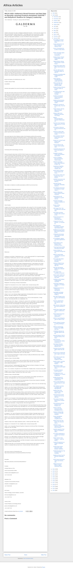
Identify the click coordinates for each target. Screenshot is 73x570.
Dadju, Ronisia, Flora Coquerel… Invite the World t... (58, 439)
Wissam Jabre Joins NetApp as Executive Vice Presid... (58, 114)
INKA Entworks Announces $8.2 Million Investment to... (59, 341)
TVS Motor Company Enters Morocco (58, 370)
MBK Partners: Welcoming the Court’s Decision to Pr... (59, 306)
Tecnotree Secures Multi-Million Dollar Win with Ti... (58, 349)
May (55, 30)
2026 (53, 13)
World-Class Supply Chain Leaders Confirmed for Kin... (59, 310)
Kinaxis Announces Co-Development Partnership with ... (58, 218)
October (55, 20)
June (55, 28)
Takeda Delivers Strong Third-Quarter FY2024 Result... (58, 62)
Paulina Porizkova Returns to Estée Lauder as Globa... (59, 88)
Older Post (43, 554)
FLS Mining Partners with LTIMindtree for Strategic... (59, 93)
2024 (53, 469)
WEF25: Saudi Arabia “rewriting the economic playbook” (59, 256)
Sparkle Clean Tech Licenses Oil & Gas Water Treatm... (58, 391)
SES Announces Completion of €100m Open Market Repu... (58, 226)
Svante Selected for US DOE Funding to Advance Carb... (58, 45)
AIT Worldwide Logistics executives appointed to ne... (59, 239)
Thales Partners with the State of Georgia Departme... (58, 110)
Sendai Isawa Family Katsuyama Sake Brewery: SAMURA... (58, 448)
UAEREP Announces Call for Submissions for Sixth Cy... (59, 180)
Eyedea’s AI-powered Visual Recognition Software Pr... (58, 97)
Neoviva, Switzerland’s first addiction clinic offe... (58, 302)
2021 (53, 475)
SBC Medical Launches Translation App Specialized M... (58, 387)
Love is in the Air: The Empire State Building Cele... (58, 146)
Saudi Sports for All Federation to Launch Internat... (58, 197)
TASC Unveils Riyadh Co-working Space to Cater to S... (59, 383)
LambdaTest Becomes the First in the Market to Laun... (59, 150)
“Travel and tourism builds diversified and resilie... (59, 248)
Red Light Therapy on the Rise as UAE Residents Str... (59, 298)
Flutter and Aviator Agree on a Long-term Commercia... (58, 54)
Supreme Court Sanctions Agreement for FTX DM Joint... (59, 124)
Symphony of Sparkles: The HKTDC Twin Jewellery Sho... (58, 167)
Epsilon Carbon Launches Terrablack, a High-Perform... (59, 362)
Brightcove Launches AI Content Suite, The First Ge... (59, 106)
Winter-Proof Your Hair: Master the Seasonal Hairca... (58, 422)
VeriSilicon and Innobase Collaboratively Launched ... (58, 280)
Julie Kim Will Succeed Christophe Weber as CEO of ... (58, 71)
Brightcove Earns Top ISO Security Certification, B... (59, 456)
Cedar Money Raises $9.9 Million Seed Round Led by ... (59, 67)
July (55, 26)
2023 (53, 471)
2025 (53, 15)
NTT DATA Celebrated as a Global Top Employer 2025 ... (59, 435)
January (55, 38)
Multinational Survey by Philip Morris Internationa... (58, 289)
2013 (53, 490)
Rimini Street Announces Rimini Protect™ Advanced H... (58, 315)
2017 (53, 482)
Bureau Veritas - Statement (57, 206)
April (55, 32)
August (55, 24)
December (56, 16)
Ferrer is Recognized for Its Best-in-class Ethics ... (59, 49)
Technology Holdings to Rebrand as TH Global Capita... (58, 285)
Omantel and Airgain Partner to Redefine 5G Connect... (59, 202)
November (56, 18)
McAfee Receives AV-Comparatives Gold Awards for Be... (58, 378)
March (55, 34)
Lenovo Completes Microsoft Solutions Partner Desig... (58, 159)
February (56, 36)
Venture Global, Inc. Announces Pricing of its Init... (59, 251)
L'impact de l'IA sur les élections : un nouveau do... (58, 222)
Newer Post (7, 554)
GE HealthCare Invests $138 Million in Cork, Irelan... (58, 41)
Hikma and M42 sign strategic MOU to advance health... (58, 84)
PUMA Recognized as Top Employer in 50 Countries (59, 452)
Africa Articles (13, 5)
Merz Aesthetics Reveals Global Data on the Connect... (58, 137)
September (56, 22)
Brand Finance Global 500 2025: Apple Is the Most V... (59, 354)
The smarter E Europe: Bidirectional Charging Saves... (58, 400)
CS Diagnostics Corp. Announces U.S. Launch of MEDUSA (59, 374)
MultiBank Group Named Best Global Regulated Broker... (58, 231)
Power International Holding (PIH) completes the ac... (58, 417)
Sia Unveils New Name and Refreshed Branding (58, 260)
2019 (53, 478)
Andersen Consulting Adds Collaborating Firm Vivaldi (59, 75)
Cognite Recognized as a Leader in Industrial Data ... (59, 443)
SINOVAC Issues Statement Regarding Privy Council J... (58, 426)
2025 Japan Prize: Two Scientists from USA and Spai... (59, 209)
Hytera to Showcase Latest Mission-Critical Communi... (58, 193)
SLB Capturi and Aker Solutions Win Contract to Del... (59, 214)
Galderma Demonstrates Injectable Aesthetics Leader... (58, 101)
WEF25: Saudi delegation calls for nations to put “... (59, 319)
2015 (53, 486)
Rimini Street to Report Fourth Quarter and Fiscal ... (58, 172)
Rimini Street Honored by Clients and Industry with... (59, 460)
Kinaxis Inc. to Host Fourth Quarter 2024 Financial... (59, 141)
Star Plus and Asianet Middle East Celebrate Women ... (58, 268)
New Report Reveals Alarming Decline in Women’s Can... (58, 345)
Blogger (43, 567)
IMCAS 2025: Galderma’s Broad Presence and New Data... (59, 276)
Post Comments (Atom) (28, 558)
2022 (53, 473)
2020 (53, 476)
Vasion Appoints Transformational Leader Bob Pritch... (58, 80)
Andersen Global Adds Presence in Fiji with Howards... (58, 413)
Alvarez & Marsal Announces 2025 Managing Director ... (58, 409)
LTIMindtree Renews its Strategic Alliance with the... (58, 332)
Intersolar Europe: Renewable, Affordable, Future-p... (59, 185)
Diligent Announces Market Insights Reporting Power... (58, 465)
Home (25, 554)
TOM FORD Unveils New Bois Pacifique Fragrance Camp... (59, 358)
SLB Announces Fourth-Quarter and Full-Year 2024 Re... (58, 396)
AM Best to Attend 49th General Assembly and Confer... (59, 133)
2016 (53, 484)
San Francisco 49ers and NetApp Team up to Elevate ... (59, 176)
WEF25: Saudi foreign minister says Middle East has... (58, 328)
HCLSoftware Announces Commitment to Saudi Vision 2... (59, 189)
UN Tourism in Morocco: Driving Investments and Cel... (59, 128)
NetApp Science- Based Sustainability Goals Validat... (58, 58)
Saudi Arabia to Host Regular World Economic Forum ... (58, 244)
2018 (53, 480)
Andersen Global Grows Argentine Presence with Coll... (58, 264)
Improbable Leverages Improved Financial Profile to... (58, 293)
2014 (53, 488)
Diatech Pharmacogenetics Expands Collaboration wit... (59, 119)
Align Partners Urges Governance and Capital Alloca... (59, 367)
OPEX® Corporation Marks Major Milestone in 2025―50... (59, 163)
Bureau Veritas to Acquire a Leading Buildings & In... (59, 323)
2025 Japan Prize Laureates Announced (58, 272)
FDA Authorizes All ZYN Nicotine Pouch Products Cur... (58, 404)
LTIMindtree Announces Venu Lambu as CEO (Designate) (58, 235)
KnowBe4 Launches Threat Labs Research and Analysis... (58, 154)
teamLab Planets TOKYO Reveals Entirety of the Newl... (59, 336)
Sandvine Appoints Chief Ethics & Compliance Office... (58, 430)
